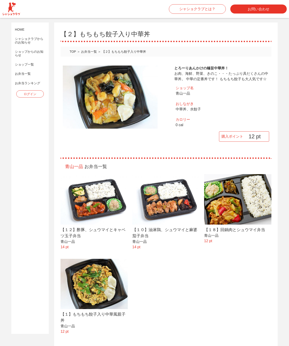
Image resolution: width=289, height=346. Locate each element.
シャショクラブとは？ (197, 9)
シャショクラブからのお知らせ (29, 40)
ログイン (30, 94)
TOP (73, 51)
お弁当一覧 (23, 73)
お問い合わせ (258, 9)
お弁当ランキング (27, 83)
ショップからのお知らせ (29, 53)
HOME (19, 29)
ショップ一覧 (24, 64)
